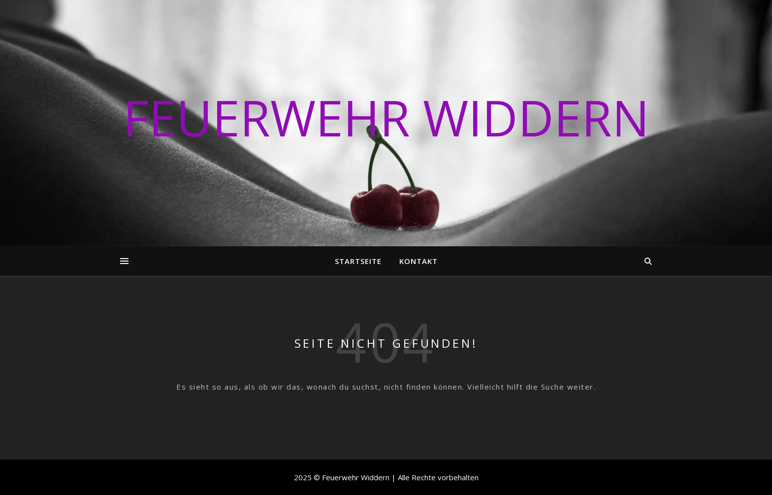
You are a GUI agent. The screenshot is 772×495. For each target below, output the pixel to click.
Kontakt (418, 261)
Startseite (358, 261)
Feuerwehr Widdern (386, 117)
